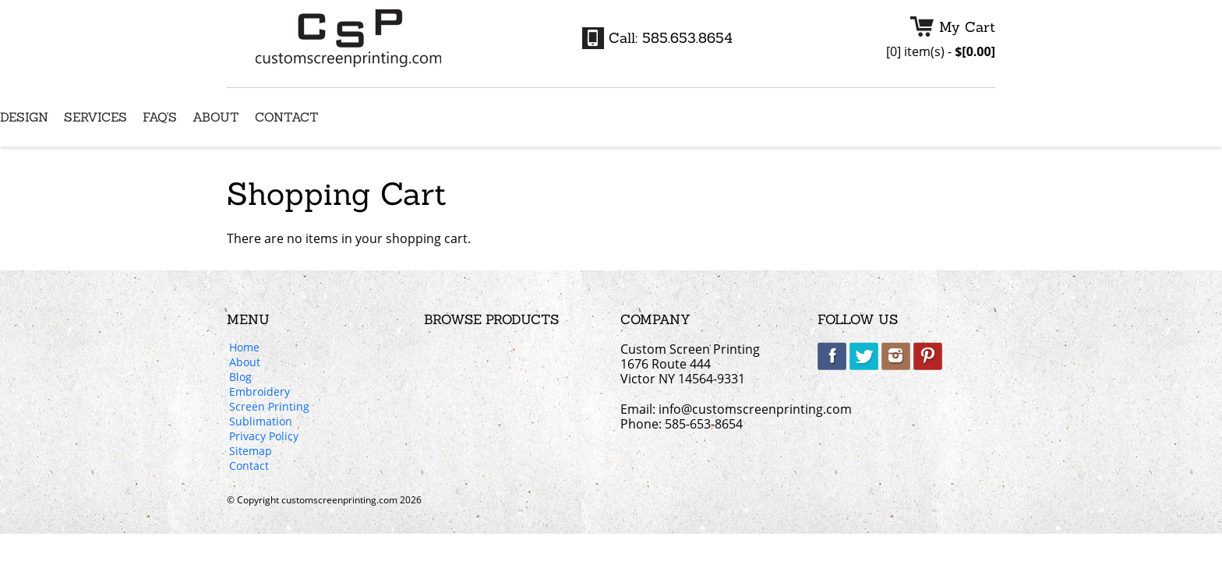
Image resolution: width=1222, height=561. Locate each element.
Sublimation (260, 422)
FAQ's (160, 117)
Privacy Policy (263, 437)
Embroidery (259, 392)
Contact (287, 117)
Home (244, 348)
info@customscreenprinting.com (755, 409)
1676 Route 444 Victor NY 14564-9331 (682, 371)
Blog (240, 378)
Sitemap (250, 452)
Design (24, 117)
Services (95, 117)
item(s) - (940, 51)
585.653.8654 (687, 38)
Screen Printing (269, 407)
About (215, 117)
